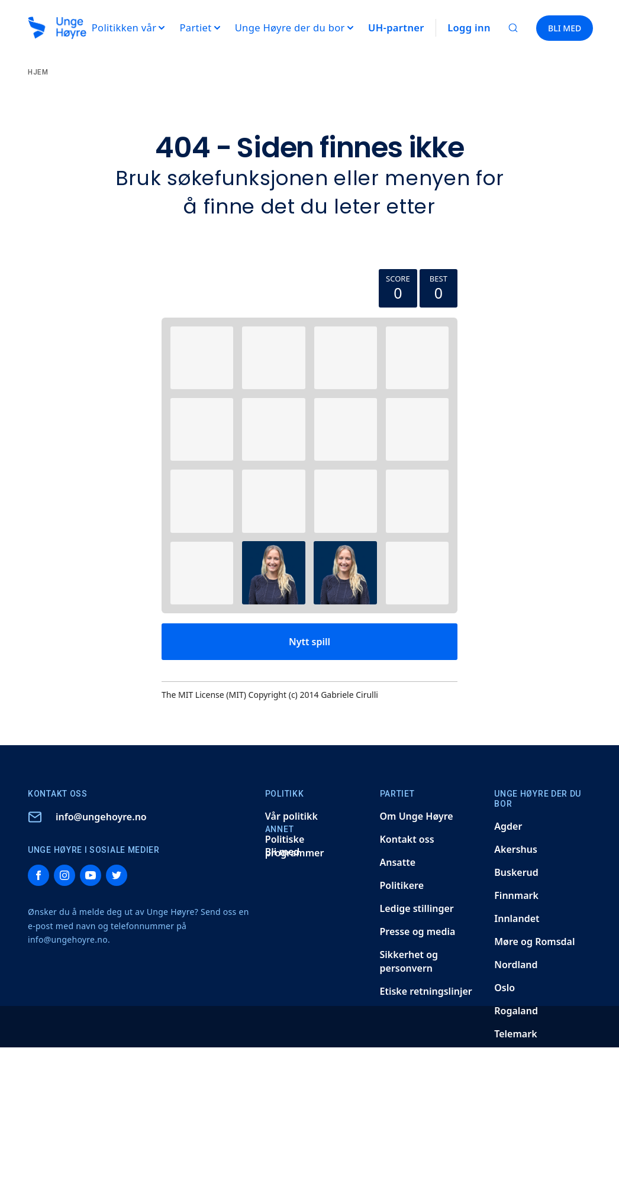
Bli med (282, 851)
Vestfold (513, 1102)
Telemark (515, 1033)
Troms (508, 1056)
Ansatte (398, 862)
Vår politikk (291, 816)
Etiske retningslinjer (426, 991)
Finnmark (516, 895)
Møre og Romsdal (534, 941)
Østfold (511, 1149)
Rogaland (516, 1010)
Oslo (504, 987)
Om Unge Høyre (416, 816)
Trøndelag (517, 1079)
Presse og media (418, 931)
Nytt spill (309, 641)
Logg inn (469, 27)
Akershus (515, 849)
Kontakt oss (407, 839)
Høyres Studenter (534, 1172)
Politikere (402, 885)
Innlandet (516, 918)
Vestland (514, 1126)
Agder (508, 826)
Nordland (515, 964)
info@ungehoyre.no (101, 816)
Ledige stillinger (417, 908)
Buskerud (516, 872)
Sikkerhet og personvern (409, 961)
